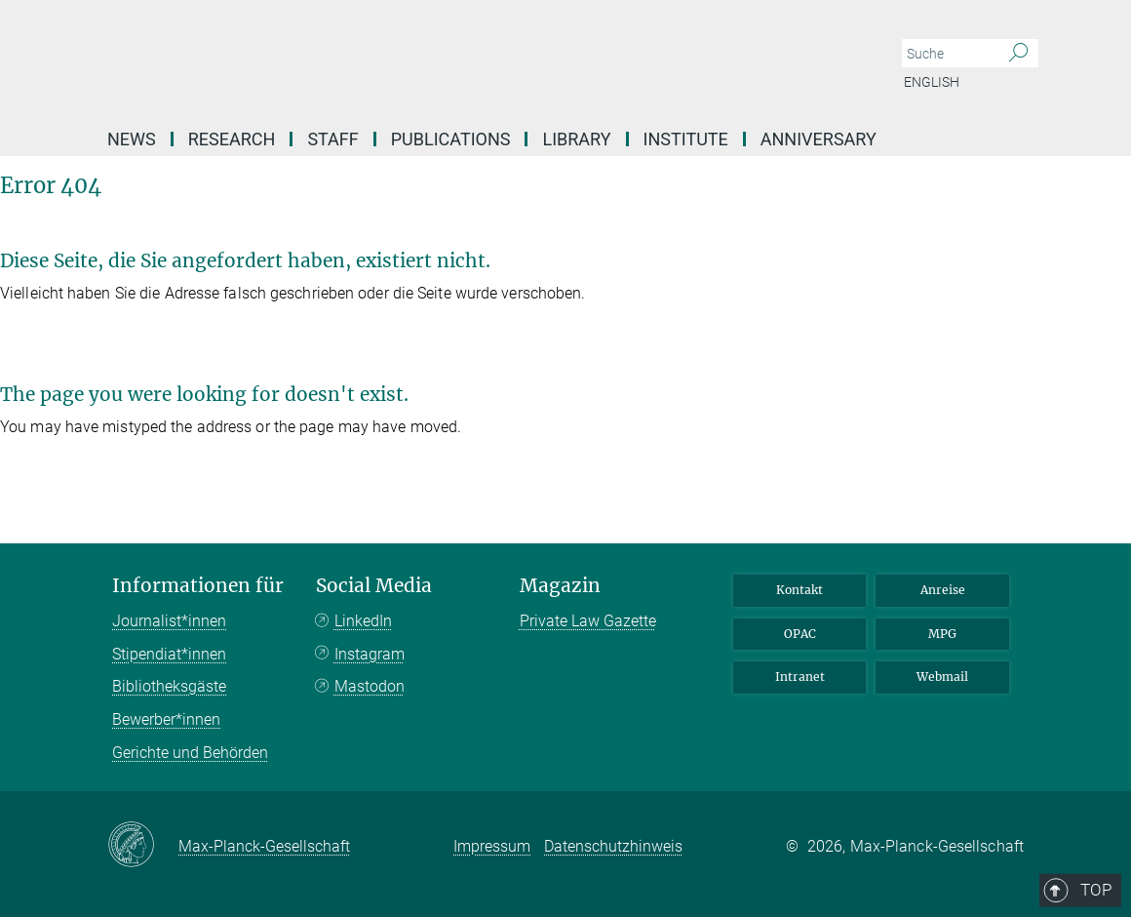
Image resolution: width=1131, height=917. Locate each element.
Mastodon (369, 686)
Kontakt (799, 589)
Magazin (560, 586)
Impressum (491, 846)
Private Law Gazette (588, 621)
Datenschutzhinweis (613, 846)
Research (232, 139)
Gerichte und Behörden (190, 752)
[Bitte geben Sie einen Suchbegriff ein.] (948, 53)
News (131, 139)
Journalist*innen (169, 621)
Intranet (800, 676)
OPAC (800, 633)
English (931, 82)
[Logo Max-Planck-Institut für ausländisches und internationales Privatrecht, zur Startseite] (472, 58)
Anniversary (818, 139)
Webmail (942, 676)
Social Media (374, 586)
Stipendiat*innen (169, 654)
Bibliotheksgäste (169, 686)
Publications (451, 139)
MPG (942, 633)
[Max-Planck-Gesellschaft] (142, 845)
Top (996, 504)
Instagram (369, 654)
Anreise (942, 589)
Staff (332, 139)
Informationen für (198, 586)
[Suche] (1018, 53)
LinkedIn (363, 621)
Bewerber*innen (166, 719)
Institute (686, 139)
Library (576, 139)
